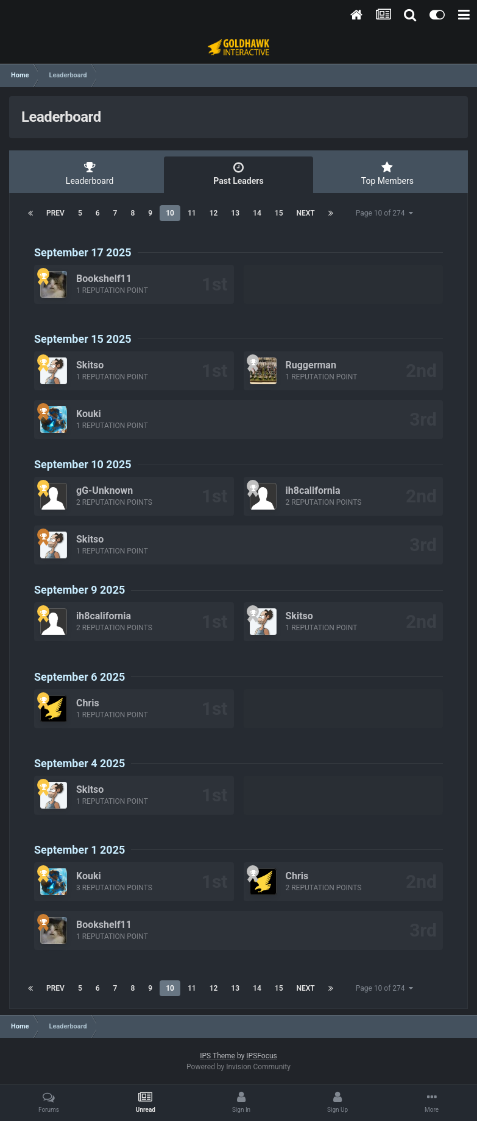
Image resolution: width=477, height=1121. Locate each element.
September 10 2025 (83, 464)
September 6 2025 (79, 676)
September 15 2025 (83, 338)
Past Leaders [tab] (238, 173)
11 (192, 213)
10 (170, 213)
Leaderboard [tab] (89, 173)
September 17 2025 (83, 252)
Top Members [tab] (387, 173)
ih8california (313, 490)
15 (279, 213)
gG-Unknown (104, 490)
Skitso (90, 365)
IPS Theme (217, 1056)
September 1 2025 (79, 849)
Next (306, 213)
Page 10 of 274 (384, 213)
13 (235, 213)
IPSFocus (261, 1056)
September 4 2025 (79, 763)
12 (214, 213)
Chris (87, 703)
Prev (55, 213)
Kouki (88, 414)
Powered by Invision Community (238, 1067)
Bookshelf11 (104, 278)
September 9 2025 (79, 589)
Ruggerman (311, 365)
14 (257, 213)
